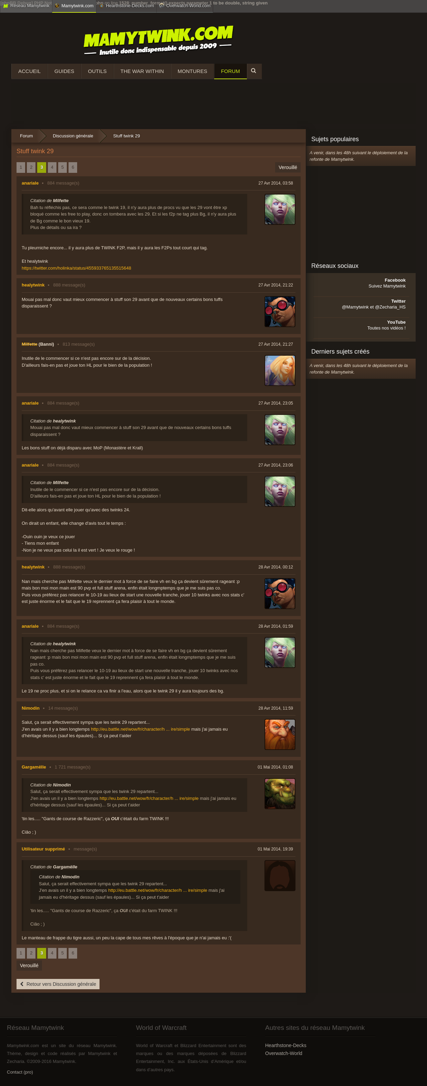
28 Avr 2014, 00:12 (275, 567)
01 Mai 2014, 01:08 (275, 767)
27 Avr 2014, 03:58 (275, 183)
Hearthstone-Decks (285, 1045)
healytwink (33, 285)
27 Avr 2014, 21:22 (275, 285)
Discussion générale (73, 135)
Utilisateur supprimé (43, 849)
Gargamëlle (34, 767)
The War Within (142, 71)
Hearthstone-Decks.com (126, 6)
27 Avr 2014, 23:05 (275, 403)
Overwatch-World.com (184, 5)
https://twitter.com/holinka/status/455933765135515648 (76, 268)
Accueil (29, 71)
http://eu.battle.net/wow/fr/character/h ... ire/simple (140, 729)
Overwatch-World (283, 1053)
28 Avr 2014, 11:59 (275, 708)
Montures (192, 71)
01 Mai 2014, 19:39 (275, 849)
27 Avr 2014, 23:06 (275, 465)
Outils (97, 71)
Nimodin (31, 708)
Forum (230, 71)
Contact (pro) (20, 1072)
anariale (30, 183)
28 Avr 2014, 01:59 (275, 626)
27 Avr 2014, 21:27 (275, 344)
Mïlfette (30, 344)
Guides (64, 71)
